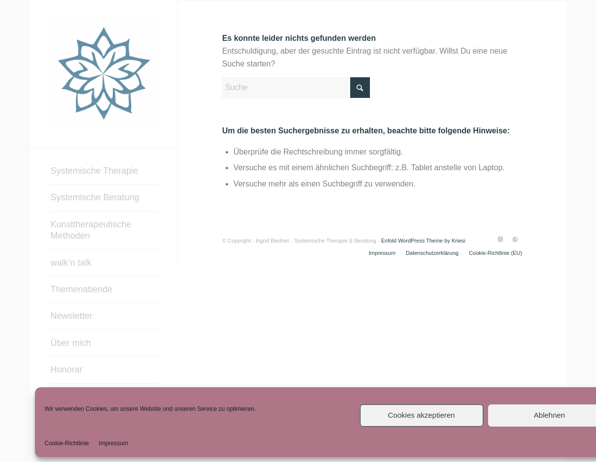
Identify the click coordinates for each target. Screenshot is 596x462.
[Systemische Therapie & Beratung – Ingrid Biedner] (104, 74)
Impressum (113, 443)
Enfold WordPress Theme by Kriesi (423, 241)
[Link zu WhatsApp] (514, 239)
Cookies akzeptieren (421, 415)
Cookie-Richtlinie (67, 443)
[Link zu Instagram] (500, 239)
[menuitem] (104, 171)
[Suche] (296, 87)
